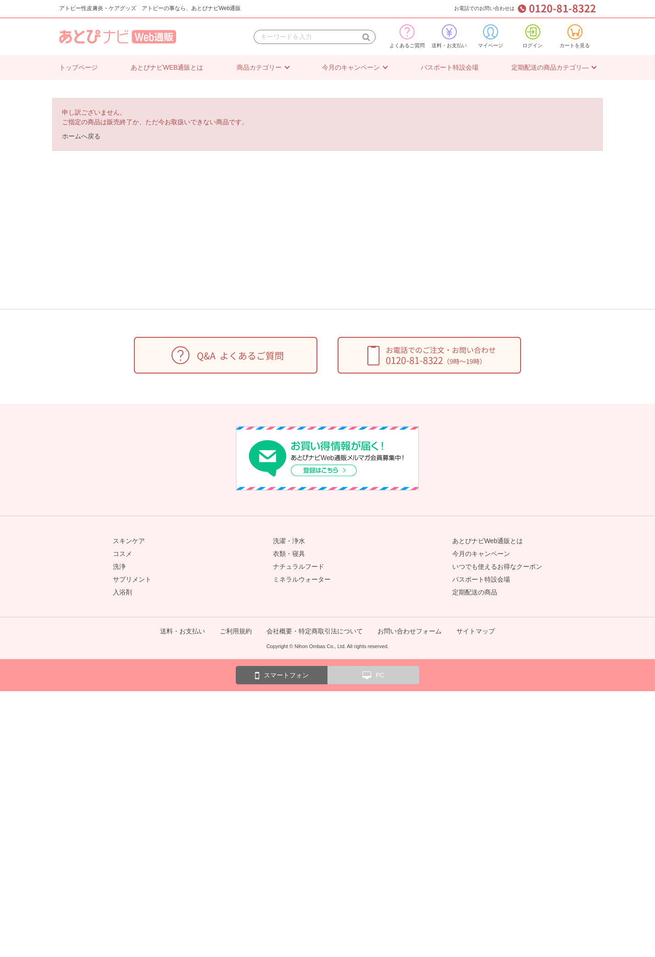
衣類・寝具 (289, 553)
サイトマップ (475, 631)
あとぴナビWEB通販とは (167, 67)
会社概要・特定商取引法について (314, 631)
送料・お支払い (449, 36)
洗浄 (119, 566)
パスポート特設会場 (449, 67)
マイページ (490, 36)
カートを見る (575, 36)
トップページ (78, 67)
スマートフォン (282, 676)
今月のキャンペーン (351, 67)
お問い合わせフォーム (409, 631)
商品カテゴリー (259, 67)
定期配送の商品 (474, 592)
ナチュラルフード (298, 566)
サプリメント (132, 579)
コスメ (122, 553)
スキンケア (129, 540)
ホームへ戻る (81, 136)
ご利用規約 (236, 631)
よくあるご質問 (407, 36)
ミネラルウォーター (302, 579)
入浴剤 (122, 592)
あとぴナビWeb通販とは (487, 540)
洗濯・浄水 (289, 540)
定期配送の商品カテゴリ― (549, 67)
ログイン (532, 36)
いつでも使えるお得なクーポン (497, 566)
